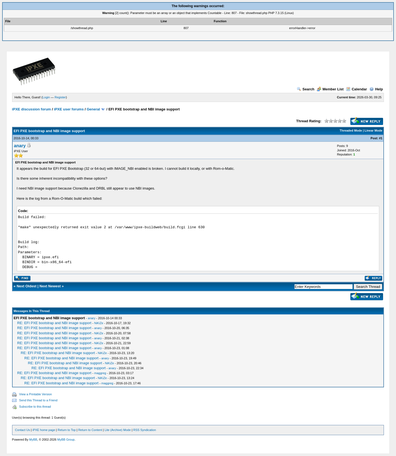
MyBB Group (66, 439)
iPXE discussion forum (31, 109)
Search (305, 89)
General (93, 109)
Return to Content (90, 430)
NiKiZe (98, 323)
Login (46, 97)
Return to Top (67, 430)
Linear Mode (374, 130)
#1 (380, 138)
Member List (330, 89)
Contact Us (22, 430)
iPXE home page (43, 430)
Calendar (356, 89)
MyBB (33, 439)
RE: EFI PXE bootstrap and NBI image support (54, 323)
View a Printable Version (35, 394)
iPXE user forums (69, 109)
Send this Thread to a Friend (38, 400)
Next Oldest (26, 286)
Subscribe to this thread (35, 406)
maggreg (100, 373)
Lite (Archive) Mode (118, 430)
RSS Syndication (144, 430)
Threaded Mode (351, 130)
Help (376, 89)
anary (20, 145)
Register (60, 97)
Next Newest (50, 286)
